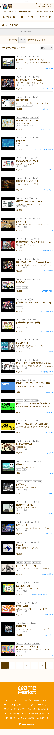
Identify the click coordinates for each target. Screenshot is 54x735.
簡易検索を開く (27, 38)
